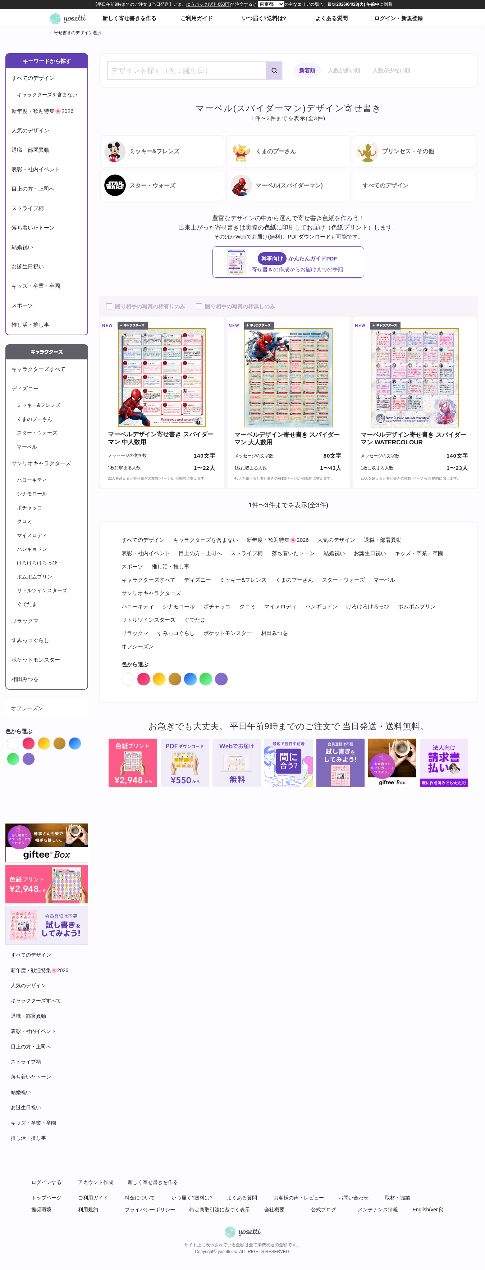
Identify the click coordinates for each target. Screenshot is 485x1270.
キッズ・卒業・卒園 (36, 286)
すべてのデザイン (33, 78)
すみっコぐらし (30, 640)
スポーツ (22, 305)
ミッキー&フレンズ (38, 405)
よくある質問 (331, 18)
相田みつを (25, 679)
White (128, 679)
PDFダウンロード (309, 236)
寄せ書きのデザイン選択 (77, 32)
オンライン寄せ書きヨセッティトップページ (68, 18)
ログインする (46, 1182)
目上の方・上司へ (33, 189)
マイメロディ (32, 535)
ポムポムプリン (34, 577)
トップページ (46, 1198)
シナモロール (32, 493)
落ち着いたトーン (33, 227)
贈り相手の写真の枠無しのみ (240, 306)
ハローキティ (32, 480)
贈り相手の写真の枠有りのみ (150, 306)
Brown (65, 742)
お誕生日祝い (28, 266)
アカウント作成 (95, 1182)
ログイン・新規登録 (398, 18)
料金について (140, 1198)
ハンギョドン (32, 549)
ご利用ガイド (196, 18)
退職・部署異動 (30, 150)
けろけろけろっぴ (37, 563)
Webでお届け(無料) (259, 236)
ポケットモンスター (36, 660)
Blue (190, 679)
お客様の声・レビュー (299, 1198)
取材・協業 (397, 1198)
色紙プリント (349, 227)
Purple (221, 679)
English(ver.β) (427, 1209)
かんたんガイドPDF (295, 262)
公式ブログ (323, 1209)
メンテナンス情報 (378, 1209)
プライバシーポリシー (150, 1209)
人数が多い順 (344, 70)
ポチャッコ (29, 508)
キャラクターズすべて (38, 369)
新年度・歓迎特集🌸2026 (42, 111)
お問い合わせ (353, 1198)
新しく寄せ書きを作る (129, 18)
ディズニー (25, 388)
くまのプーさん (34, 419)
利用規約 (88, 1209)
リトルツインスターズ (42, 590)
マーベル (27, 447)
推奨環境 (41, 1209)
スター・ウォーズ (37, 433)
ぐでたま (27, 604)
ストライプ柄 (28, 208)
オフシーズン (27, 708)
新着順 (307, 70)
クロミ (24, 521)
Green (205, 679)
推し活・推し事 (30, 325)
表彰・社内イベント (36, 169)
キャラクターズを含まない (47, 94)
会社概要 (274, 1209)
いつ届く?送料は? (264, 18)
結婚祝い (22, 247)
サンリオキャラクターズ (41, 463)
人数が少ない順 (391, 70)
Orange (159, 679)
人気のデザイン (30, 130)
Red (143, 679)
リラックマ (25, 621)
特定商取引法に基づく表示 (219, 1209)
